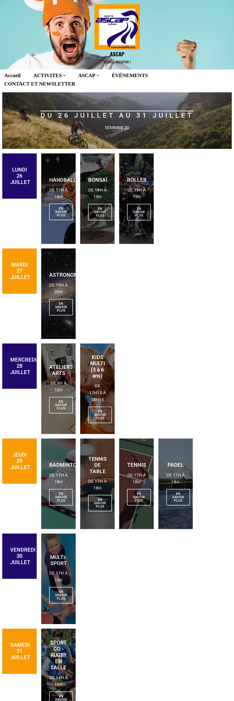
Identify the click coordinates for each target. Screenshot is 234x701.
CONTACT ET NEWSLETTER (39, 84)
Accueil (12, 75)
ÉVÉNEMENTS (130, 75)
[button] (64, 75)
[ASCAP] (117, 34)
